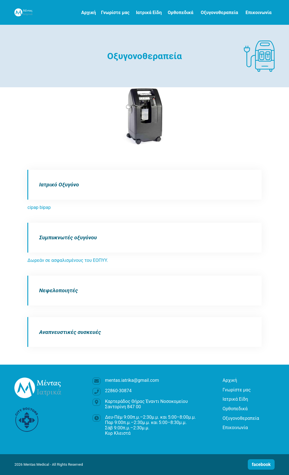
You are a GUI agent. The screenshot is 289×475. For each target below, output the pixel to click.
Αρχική (88, 12)
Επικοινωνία (259, 12)
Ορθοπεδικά (180, 12)
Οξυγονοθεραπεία (219, 12)
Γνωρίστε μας (115, 12)
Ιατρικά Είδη (149, 12)
